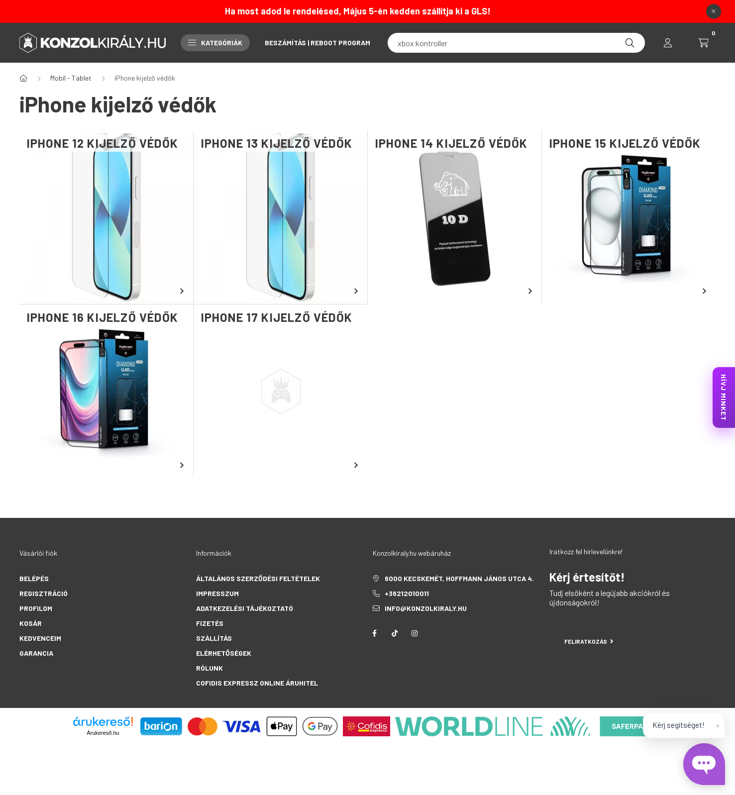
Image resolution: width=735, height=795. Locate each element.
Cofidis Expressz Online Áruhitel (257, 683)
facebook (375, 633)
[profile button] (667, 42)
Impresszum (217, 593)
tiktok (395, 633)
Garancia (36, 653)
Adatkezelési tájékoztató (244, 608)
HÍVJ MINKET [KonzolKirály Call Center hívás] (724, 397)
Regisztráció (43, 593)
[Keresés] (630, 42)
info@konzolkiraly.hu (426, 608)
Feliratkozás (589, 641)
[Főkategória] (23, 78)
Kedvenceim (40, 638)
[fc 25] (516, 43)
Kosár (30, 623)
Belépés (34, 578)
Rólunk (209, 668)
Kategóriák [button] (215, 42)
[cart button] (703, 42)
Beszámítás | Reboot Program (317, 42)
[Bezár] (713, 11)
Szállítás (214, 638)
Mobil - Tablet (71, 78)
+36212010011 (407, 593)
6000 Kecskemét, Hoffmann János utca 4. (459, 578)
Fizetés (209, 623)
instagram (414, 633)
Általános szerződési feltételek (258, 578)
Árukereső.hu (103, 733)
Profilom (35, 608)
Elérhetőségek (223, 653)
